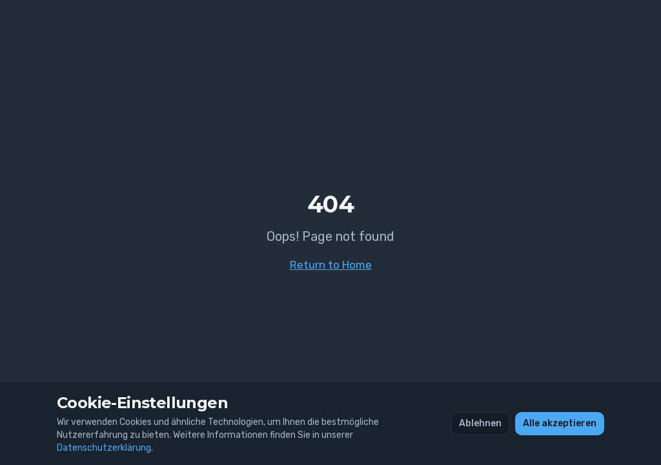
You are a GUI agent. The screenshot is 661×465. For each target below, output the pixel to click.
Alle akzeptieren (559, 423)
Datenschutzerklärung (104, 447)
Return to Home (331, 264)
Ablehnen (480, 423)
